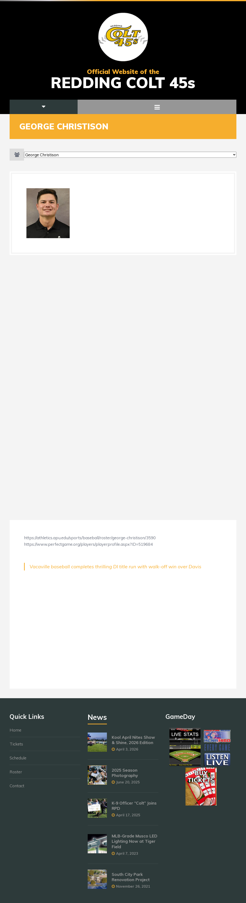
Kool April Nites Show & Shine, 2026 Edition (133, 742)
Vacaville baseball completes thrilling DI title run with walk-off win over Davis (115, 567)
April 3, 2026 (127, 751)
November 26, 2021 (133, 888)
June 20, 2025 (128, 784)
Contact (17, 788)
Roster (16, 774)
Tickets (16, 746)
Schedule (18, 760)
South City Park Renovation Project (131, 879)
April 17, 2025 (128, 817)
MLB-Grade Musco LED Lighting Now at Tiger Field (134, 844)
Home (15, 732)
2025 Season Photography (125, 775)
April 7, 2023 (127, 856)
